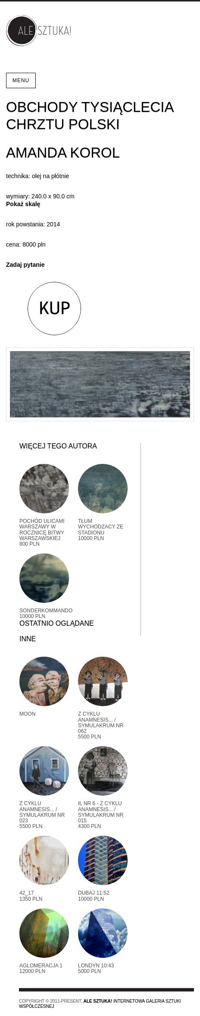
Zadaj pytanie (25, 264)
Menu (20, 80)
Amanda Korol (63, 153)
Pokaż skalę (23, 204)
